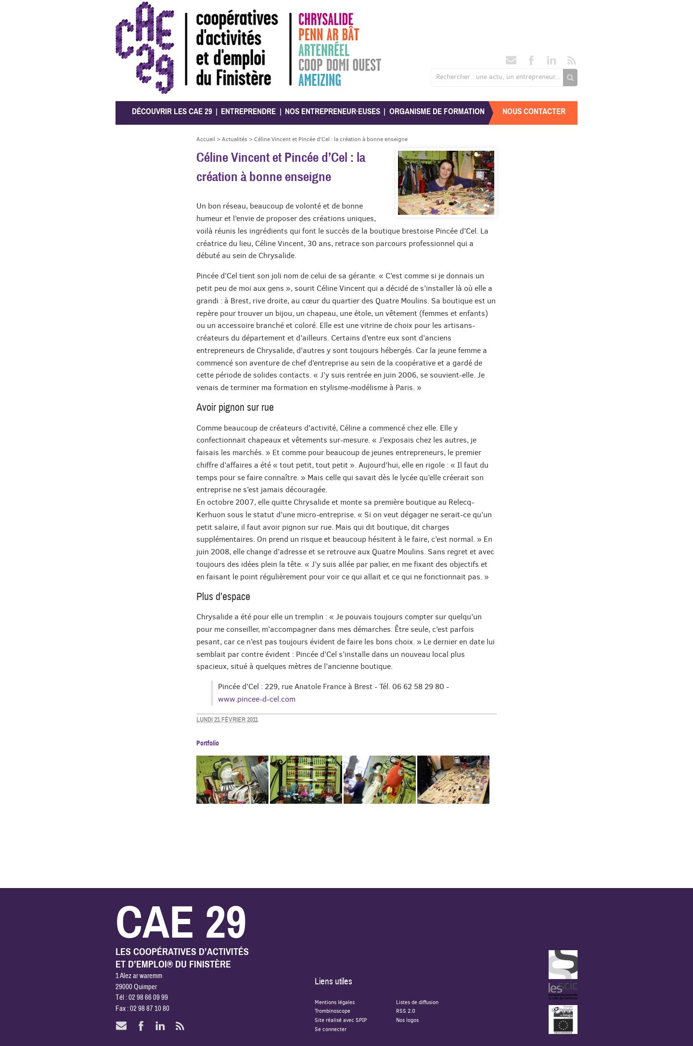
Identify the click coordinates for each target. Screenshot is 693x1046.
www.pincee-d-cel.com (256, 698)
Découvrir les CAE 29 (172, 111)
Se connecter (330, 1029)
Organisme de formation (437, 111)
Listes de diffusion (417, 1002)
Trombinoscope (332, 1010)
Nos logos (407, 1020)
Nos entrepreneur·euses (332, 111)
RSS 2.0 (405, 1010)
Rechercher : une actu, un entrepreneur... (498, 76)
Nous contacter (533, 111)
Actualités (234, 139)
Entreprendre (248, 111)
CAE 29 (136, 10)
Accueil (205, 139)
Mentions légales (335, 1002)
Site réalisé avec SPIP (341, 1020)
